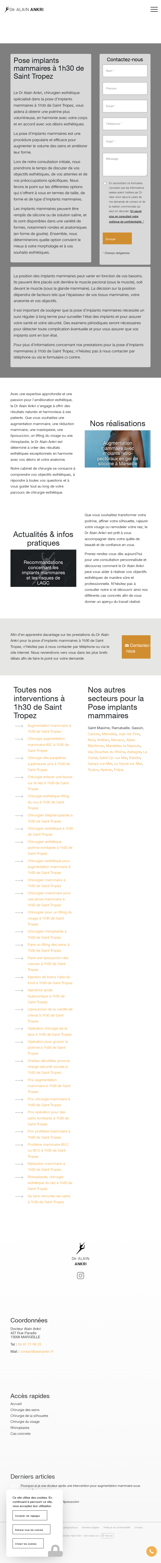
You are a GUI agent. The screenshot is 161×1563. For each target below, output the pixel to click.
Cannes (94, 734)
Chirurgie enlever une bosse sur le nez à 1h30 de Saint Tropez (50, 783)
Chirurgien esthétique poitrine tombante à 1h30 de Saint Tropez (50, 848)
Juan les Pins (129, 734)
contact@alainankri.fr (36, 1366)
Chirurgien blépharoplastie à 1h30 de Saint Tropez (50, 818)
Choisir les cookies (25, 1544)
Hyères (106, 770)
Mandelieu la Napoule (123, 746)
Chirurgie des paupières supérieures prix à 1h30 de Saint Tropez (49, 764)
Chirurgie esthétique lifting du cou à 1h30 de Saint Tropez (48, 802)
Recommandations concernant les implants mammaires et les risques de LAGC (43, 573)
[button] (151, 1551)
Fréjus (119, 770)
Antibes (103, 740)
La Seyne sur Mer (128, 764)
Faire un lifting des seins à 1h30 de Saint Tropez (48, 948)
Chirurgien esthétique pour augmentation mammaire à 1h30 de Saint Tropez (49, 867)
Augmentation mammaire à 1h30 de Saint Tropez (49, 729)
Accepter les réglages (27, 1516)
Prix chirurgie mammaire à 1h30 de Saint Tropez (49, 1102)
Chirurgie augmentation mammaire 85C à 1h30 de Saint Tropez (48, 745)
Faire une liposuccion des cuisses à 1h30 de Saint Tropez (48, 964)
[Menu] (152, 9)
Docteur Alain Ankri (72, 1536)
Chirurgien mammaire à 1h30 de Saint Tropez (46, 883)
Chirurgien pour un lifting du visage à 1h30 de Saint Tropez (50, 918)
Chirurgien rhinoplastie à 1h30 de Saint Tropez (47, 934)
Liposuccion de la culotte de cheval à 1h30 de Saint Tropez (50, 1015)
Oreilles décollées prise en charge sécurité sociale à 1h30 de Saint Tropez (49, 1067)
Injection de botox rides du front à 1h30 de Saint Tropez (50, 980)
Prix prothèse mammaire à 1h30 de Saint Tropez (49, 1134)
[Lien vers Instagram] (80, 1288)
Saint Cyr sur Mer (113, 758)
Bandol (134, 758)
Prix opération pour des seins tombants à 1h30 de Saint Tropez (48, 1118)
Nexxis (106, 1535)
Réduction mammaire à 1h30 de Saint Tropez (46, 1167)
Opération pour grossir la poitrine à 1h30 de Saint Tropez (48, 1048)
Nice (91, 740)
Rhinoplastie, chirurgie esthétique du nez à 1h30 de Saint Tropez (50, 1183)
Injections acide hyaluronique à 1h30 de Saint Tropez (46, 996)
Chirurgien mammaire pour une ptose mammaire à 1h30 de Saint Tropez (49, 899)
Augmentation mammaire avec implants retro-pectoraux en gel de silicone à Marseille (117, 454)
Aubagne (134, 752)
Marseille (109, 734)
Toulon (93, 770)
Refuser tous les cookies (29, 1530)
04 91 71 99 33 (29, 1359)
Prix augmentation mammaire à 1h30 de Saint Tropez (49, 1086)
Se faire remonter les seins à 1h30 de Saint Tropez (49, 1199)
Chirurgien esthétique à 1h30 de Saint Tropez (50, 831)
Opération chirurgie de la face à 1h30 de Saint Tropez (50, 1031)
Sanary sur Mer (100, 764)
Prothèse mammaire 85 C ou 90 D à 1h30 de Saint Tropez (48, 1151)
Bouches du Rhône (110, 752)
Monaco (117, 740)
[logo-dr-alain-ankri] (23, 9)
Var (90, 752)
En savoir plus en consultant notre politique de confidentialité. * (126, 216)
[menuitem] (152, 9)
